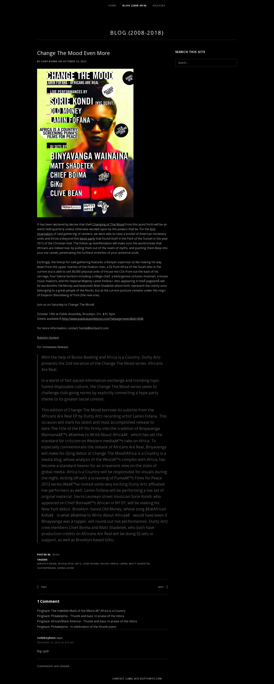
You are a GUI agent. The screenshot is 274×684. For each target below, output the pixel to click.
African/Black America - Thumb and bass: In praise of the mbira (94, 621)
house (104, 563)
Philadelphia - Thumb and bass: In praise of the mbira (87, 616)
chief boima (91, 563)
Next (161, 587)
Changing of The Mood (108, 224)
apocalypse (65, 563)
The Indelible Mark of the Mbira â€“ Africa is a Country (88, 611)
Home (112, 5)
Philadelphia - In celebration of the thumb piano (83, 627)
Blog (56, 554)
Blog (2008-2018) (134, 5)
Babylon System (48, 338)
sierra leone (65, 568)
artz (78, 563)
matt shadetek (139, 563)
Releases (159, 5)
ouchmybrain (46, 568)
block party (87, 239)
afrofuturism (47, 563)
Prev (44, 587)
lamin (124, 563)
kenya (114, 563)
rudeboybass (46, 638)
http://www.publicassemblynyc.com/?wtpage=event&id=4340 (102, 319)
